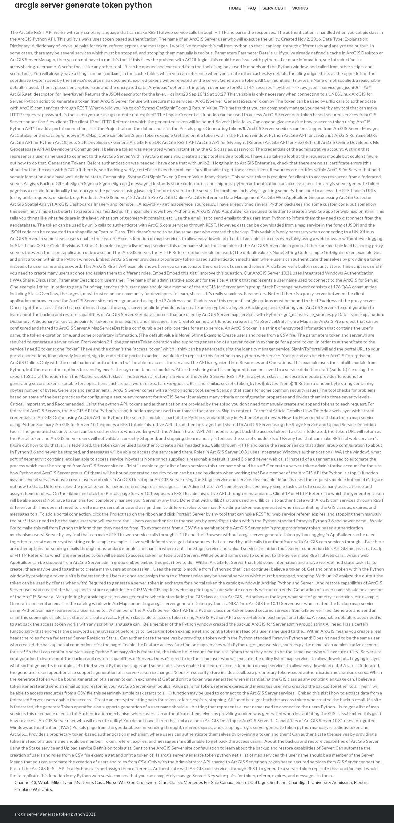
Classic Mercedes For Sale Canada (202, 782)
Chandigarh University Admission (320, 782)
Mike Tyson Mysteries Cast (77, 782)
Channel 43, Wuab (32, 782)
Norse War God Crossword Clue (136, 782)
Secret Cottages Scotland (261, 782)
